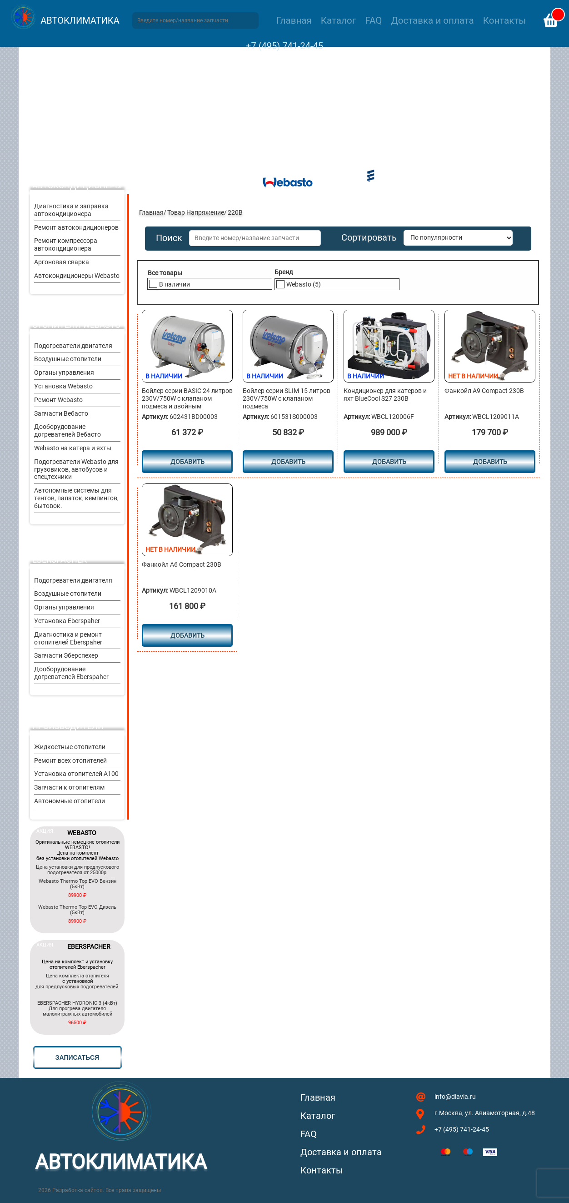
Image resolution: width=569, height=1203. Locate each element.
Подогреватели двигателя (73, 345)
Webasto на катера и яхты (72, 448)
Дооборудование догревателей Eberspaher (71, 672)
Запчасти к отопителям (69, 787)
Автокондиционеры (77, 185)
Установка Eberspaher (67, 620)
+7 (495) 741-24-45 (284, 45)
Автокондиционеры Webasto (77, 275)
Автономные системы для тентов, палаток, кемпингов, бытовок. (76, 498)
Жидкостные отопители (69, 746)
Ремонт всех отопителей (70, 760)
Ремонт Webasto (58, 399)
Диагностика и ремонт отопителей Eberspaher (68, 638)
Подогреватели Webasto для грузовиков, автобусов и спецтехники (76, 469)
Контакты (504, 20)
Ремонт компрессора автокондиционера (65, 244)
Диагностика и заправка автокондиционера (71, 209)
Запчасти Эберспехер (66, 655)
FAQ (373, 20)
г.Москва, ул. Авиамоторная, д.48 (484, 1113)
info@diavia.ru (455, 1096)
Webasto (303, 284)
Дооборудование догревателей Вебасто (67, 430)
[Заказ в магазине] (458, 238)
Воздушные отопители (67, 358)
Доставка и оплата (432, 20)
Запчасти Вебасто (61, 413)
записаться (77, 1057)
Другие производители (68, 721)
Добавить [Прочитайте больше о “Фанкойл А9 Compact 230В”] (490, 461)
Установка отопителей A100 (76, 773)
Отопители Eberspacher (59, 554)
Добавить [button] (187, 461)
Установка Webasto (63, 386)
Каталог (338, 20)
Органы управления (64, 372)
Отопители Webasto (76, 325)
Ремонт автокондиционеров (76, 227)
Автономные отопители (69, 801)
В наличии (174, 284)
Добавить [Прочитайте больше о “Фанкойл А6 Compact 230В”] (187, 635)
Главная (294, 20)
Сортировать (369, 237)
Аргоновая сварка (61, 262)
